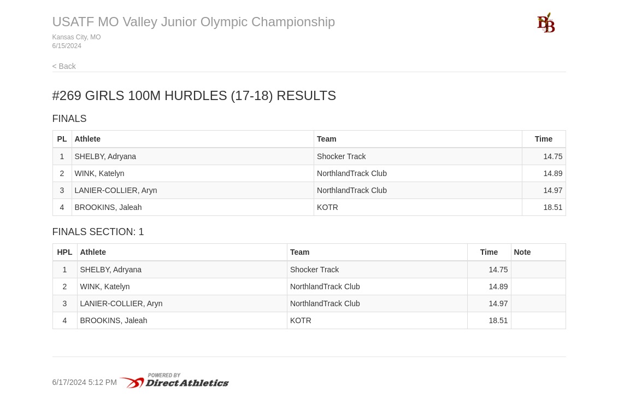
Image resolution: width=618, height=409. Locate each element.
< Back (64, 66)
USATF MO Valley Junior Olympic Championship (194, 21)
